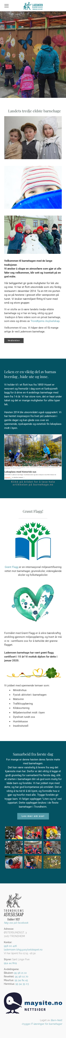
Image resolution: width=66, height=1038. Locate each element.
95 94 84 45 (21, 980)
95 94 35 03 (22, 983)
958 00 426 (10, 946)
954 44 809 (10, 963)
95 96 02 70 (21, 976)
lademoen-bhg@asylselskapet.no (23, 949)
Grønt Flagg (12, 567)
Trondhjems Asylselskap (45, 321)
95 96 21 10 (20, 972)
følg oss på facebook (16, 922)
